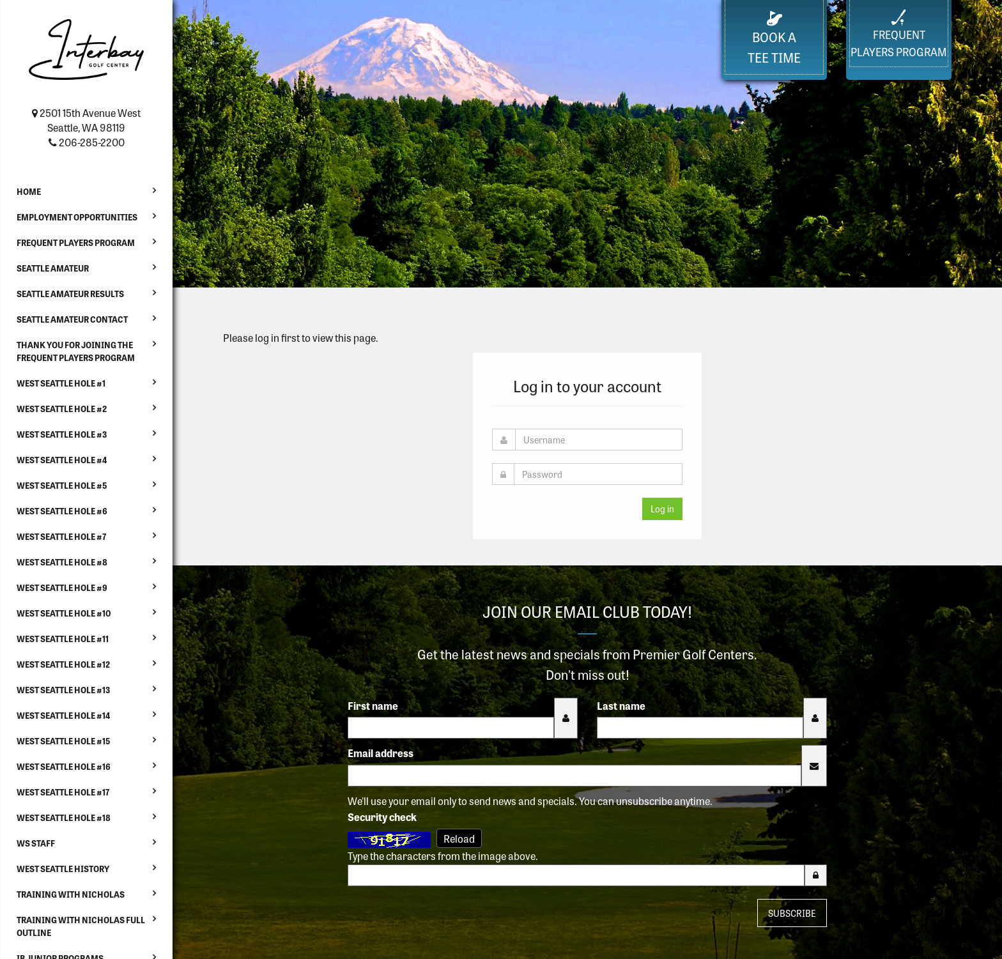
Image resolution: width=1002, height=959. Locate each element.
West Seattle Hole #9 (62, 587)
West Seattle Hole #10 (64, 613)
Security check (382, 816)
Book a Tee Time (774, 38)
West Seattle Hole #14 (63, 715)
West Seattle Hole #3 (62, 434)
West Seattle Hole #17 (63, 792)
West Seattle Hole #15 (63, 741)
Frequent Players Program (76, 242)
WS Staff (36, 843)
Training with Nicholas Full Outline (81, 926)
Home (29, 191)
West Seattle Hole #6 (62, 511)
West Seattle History (63, 869)
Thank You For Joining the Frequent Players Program (76, 351)
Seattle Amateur (53, 268)
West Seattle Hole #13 (63, 690)
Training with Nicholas (71, 894)
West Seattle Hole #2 (62, 409)
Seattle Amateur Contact (72, 319)
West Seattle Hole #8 (62, 562)
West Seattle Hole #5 (62, 485)
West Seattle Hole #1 (61, 383)
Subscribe (792, 913)
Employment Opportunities (77, 217)
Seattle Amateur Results (70, 294)
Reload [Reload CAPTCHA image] (459, 838)
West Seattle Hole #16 (64, 766)
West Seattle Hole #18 (64, 817)
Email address (380, 752)
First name (373, 705)
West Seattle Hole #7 (61, 536)
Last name (621, 705)
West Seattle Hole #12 (63, 664)
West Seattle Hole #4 (62, 460)
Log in (662, 508)
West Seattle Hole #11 (63, 639)
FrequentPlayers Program (899, 34)
